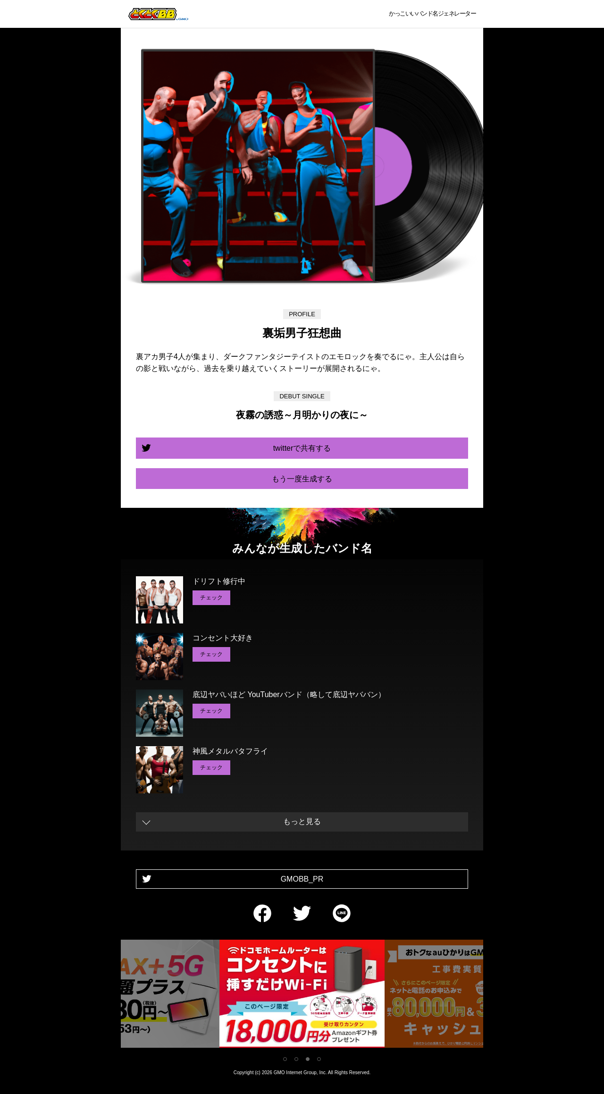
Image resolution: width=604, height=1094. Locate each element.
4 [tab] (319, 1059)
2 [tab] (296, 1059)
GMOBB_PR (302, 879)
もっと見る (302, 821)
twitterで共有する (302, 448)
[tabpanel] (302, 996)
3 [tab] (307, 1059)
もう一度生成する (302, 479)
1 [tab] (285, 1059)
